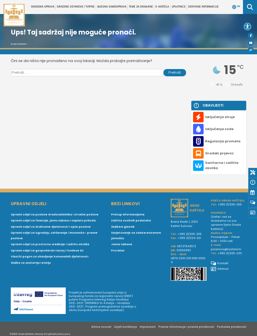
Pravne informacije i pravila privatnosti (186, 327)
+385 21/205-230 (230, 253)
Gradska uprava (42, 7)
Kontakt (219, 263)
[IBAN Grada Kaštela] (189, 274)
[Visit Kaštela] (250, 50)
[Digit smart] (40, 301)
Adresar (220, 269)
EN (236, 7)
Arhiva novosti (101, 327)
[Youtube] (250, 43)
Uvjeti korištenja (125, 327)
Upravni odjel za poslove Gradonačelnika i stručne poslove (55, 214)
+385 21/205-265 (230, 204)
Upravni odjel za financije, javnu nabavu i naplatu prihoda (53, 220)
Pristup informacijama (127, 214)
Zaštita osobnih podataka (131, 220)
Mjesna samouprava (111, 7)
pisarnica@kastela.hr (226, 249)
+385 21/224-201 (189, 238)
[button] (247, 26)
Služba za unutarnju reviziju (31, 263)
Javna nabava (121, 244)
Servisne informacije (203, 7)
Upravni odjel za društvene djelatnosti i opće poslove (51, 227)
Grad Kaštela (18, 44)
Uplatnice (179, 7)
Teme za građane (141, 7)
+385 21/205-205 (190, 234)
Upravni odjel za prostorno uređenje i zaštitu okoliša (50, 244)
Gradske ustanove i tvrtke (76, 7)
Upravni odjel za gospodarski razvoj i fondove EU (47, 250)
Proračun (117, 250)
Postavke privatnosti (231, 327)
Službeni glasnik (123, 227)
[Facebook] (250, 36)
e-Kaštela (162, 7)
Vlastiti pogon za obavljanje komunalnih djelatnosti (49, 256)
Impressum (148, 327)
